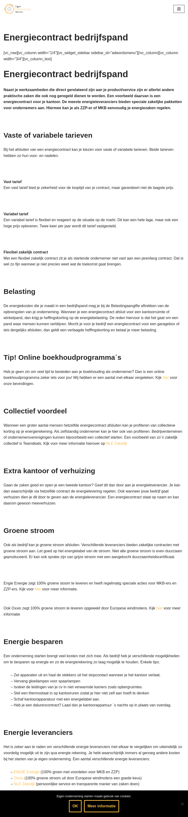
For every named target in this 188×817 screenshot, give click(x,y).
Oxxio (18, 778)
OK (75, 806)
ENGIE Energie (26, 772)
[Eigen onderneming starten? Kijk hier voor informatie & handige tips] (18, 9)
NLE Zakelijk (116, 443)
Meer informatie (102, 806)
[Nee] (182, 803)
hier (166, 378)
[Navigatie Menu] (178, 9)
